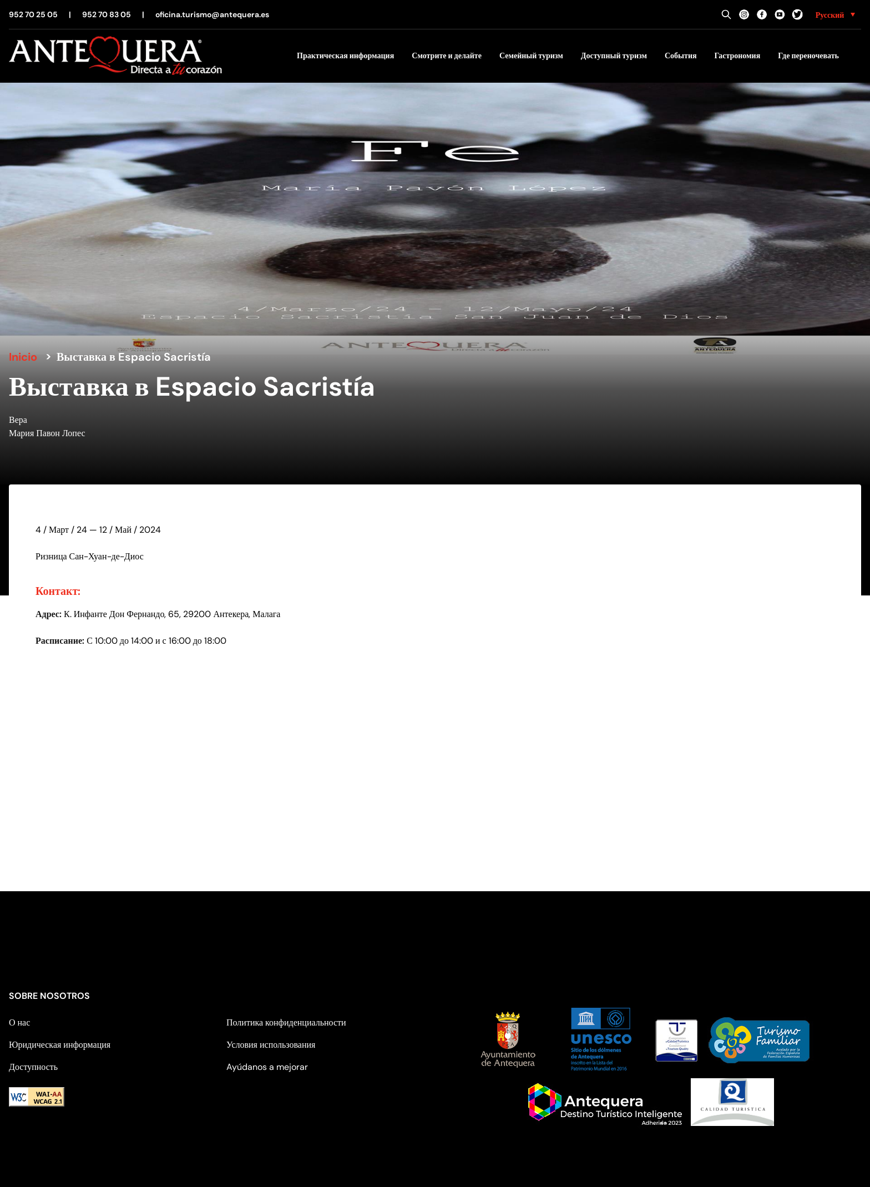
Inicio (23, 357)
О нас (19, 1022)
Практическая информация (345, 55)
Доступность (33, 1067)
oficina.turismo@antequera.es (212, 14)
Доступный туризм (614, 55)
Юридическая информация (59, 1044)
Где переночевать (808, 55)
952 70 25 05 (33, 14)
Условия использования (270, 1044)
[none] (835, 14)
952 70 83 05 (106, 14)
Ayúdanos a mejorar (267, 1067)
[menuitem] (835, 14)
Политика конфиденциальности (286, 1022)
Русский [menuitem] (830, 15)
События (681, 55)
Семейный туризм (531, 55)
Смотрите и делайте (447, 55)
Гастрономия (738, 55)
